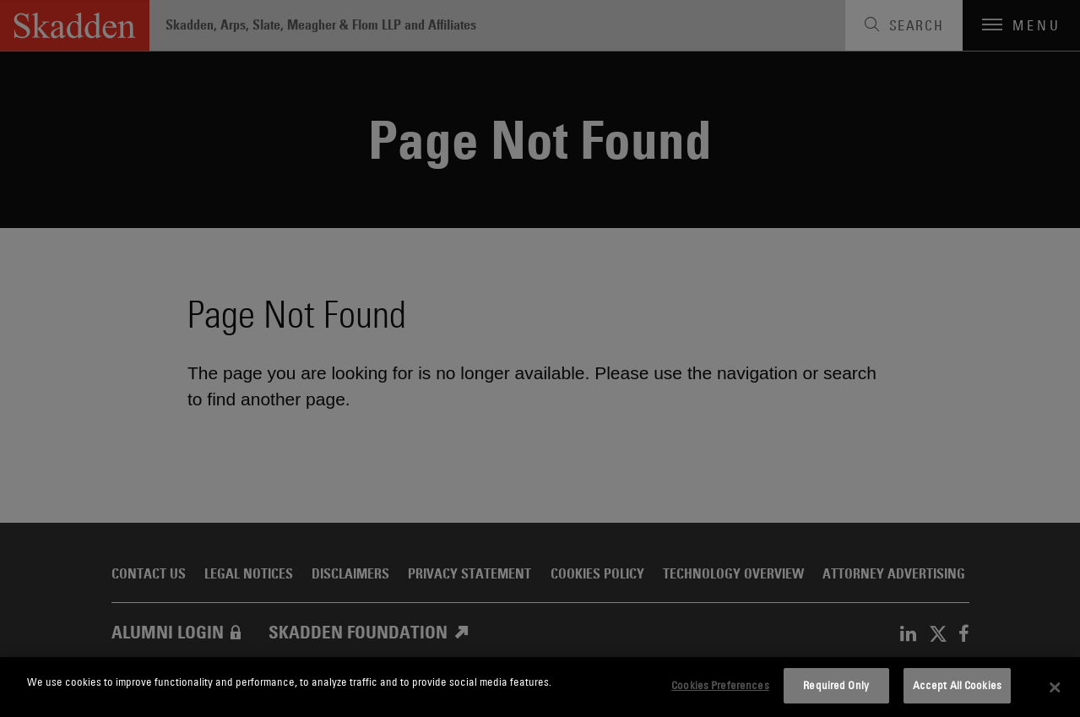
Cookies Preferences (719, 685)
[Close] (1055, 687)
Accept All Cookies (957, 685)
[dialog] (540, 687)
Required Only (836, 685)
